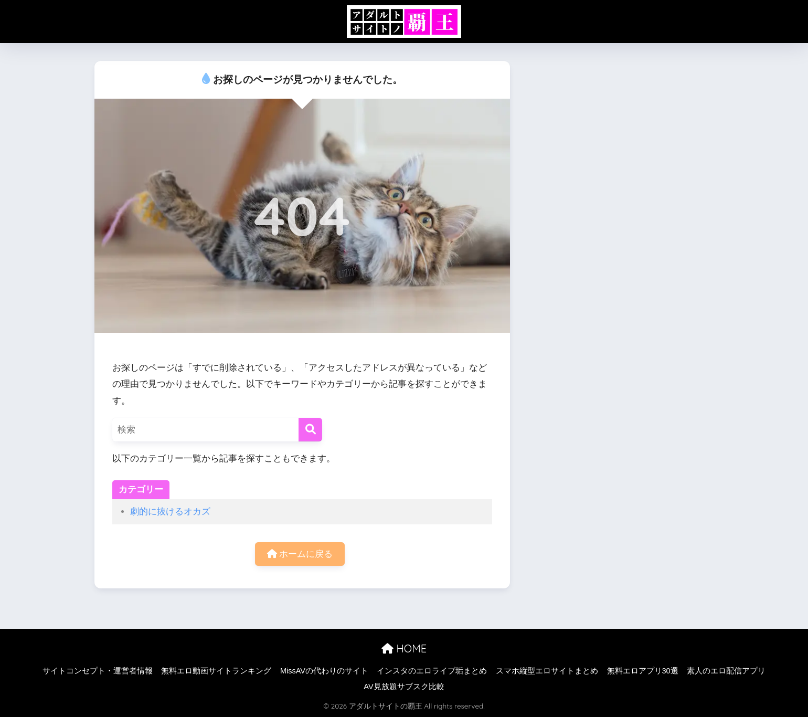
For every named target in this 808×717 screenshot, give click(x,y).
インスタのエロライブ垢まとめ (432, 671)
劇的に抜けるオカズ (170, 511)
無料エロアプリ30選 (642, 671)
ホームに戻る (300, 554)
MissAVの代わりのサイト (324, 671)
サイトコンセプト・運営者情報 (97, 671)
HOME (404, 648)
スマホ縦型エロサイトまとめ (547, 671)
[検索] (310, 429)
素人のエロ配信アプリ (726, 671)
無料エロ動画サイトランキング (216, 671)
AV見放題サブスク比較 (404, 686)
